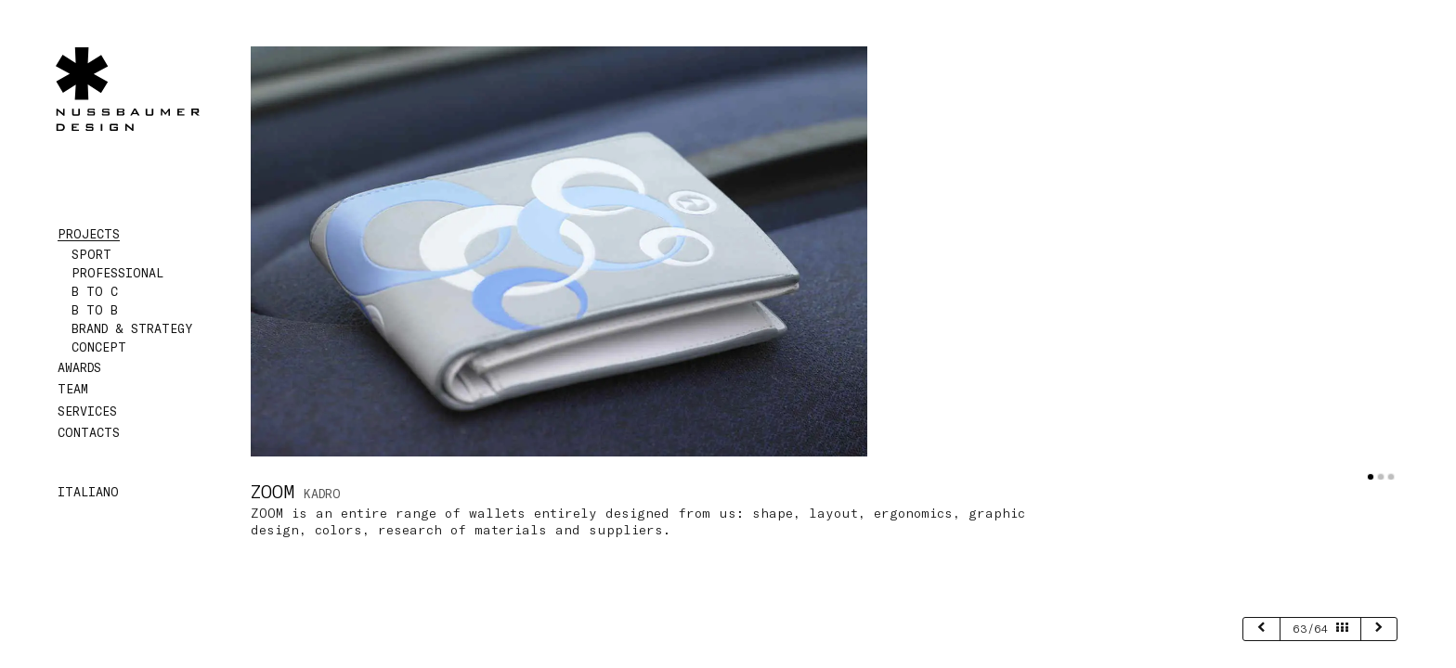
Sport (91, 254)
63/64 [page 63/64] (1320, 628)
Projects (89, 233)
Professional (117, 272)
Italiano (88, 491)
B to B (95, 309)
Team (73, 388)
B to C (95, 291)
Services (87, 411)
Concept (99, 347)
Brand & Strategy (132, 328)
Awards (79, 367)
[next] (1379, 629)
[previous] (1261, 629)
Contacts (89, 432)
